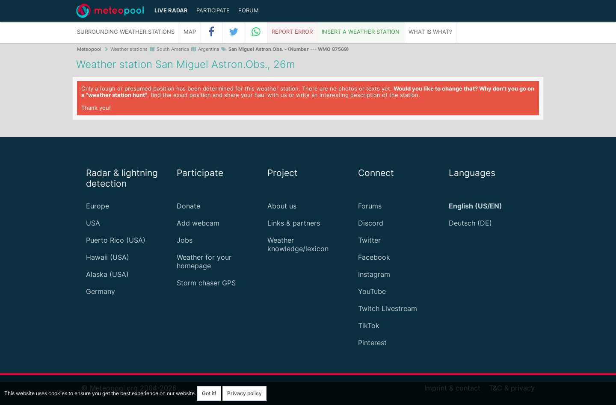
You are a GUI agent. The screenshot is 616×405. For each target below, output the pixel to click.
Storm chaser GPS (206, 283)
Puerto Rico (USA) (115, 240)
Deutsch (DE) (470, 223)
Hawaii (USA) (107, 257)
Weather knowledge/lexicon (298, 244)
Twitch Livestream (387, 308)
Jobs (184, 240)
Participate (213, 10)
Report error (292, 32)
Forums (370, 206)
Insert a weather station (361, 32)
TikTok (368, 325)
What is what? (430, 32)
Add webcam (198, 223)
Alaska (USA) (107, 274)
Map (190, 32)
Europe (97, 206)
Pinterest (372, 342)
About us (281, 206)
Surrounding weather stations (126, 32)
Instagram (374, 274)
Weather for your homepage (204, 261)
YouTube (372, 291)
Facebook (374, 257)
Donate (188, 206)
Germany (100, 291)
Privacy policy (244, 393)
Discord (370, 223)
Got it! (209, 393)
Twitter (369, 240)
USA (93, 223)
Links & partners (293, 223)
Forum (248, 10)
